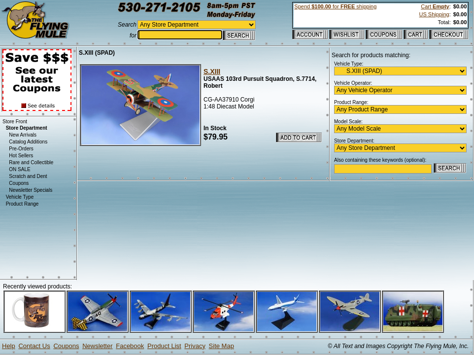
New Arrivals (22, 135)
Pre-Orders (21, 148)
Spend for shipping (335, 6)
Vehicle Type (20, 197)
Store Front (14, 121)
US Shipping (434, 14)
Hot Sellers (21, 155)
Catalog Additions (28, 141)
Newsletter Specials (30, 190)
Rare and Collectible (31, 162)
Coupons (19, 183)
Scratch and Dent (28, 176)
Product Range (22, 204)
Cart (435, 6)
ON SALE (19, 169)
